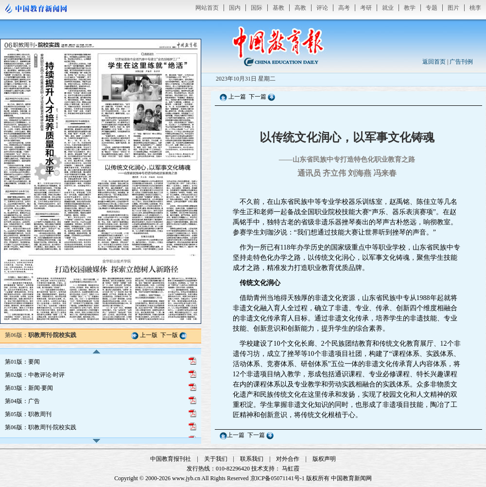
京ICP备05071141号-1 (277, 478)
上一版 (148, 335)
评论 (322, 7)
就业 (388, 7)
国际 (256, 7)
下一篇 (258, 96)
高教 (300, 7)
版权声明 (324, 458)
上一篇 (237, 96)
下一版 (169, 335)
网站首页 (207, 7)
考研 (366, 7)
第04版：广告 (22, 401)
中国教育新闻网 (351, 478)
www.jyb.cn (186, 478)
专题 (431, 7)
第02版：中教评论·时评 (35, 374)
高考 (344, 7)
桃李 (475, 7)
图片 (453, 7)
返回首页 (434, 61)
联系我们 (251, 458)
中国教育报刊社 (170, 458)
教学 (410, 7)
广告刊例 (461, 61)
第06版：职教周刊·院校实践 (40, 427)
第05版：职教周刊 (28, 414)
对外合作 (287, 458)
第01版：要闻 (22, 361)
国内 (235, 7)
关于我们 (215, 458)
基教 (278, 7)
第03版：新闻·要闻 (29, 388)
